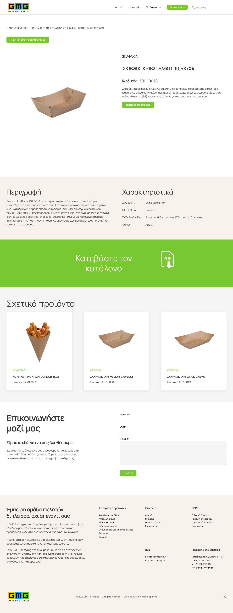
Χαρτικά (103, 536)
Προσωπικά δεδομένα (202, 522)
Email (123, 426)
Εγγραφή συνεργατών (156, 560)
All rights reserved (111, 596)
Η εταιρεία (134, 7)
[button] (224, 597)
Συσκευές (104, 533)
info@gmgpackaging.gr (203, 567)
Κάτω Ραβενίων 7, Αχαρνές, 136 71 (208, 556)
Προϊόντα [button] (154, 7)
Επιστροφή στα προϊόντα (27, 39)
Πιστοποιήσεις (153, 522)
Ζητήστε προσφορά (138, 104)
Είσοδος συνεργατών (155, 556)
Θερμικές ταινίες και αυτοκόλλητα (116, 529)
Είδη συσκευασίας (108, 525)
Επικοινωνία (177, 7)
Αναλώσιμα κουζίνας (109, 515)
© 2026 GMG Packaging (87, 596)
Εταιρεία (125, 414)
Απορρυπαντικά (107, 518)
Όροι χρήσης (198, 525)
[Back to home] (18, 7)
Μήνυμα (124, 438)
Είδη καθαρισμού (107, 522)
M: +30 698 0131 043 (201, 564)
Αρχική (119, 7)
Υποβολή (128, 473)
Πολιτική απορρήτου (202, 518)
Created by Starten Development (140, 596)
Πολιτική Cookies (200, 515)
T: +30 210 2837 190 (201, 560)
